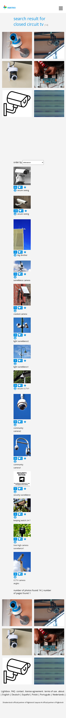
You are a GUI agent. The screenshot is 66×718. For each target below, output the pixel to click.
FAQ (13, 691)
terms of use (51, 691)
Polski (35, 694)
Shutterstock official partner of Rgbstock (18, 702)
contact (20, 691)
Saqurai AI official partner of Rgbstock (49, 702)
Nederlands (58, 694)
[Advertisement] (33, 140)
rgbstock (9, 7)
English (5, 694)
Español (26, 694)
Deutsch (16, 694)
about (61, 691)
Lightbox (5, 691)
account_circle (15, 190)
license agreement (34, 691)
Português (45, 694)
